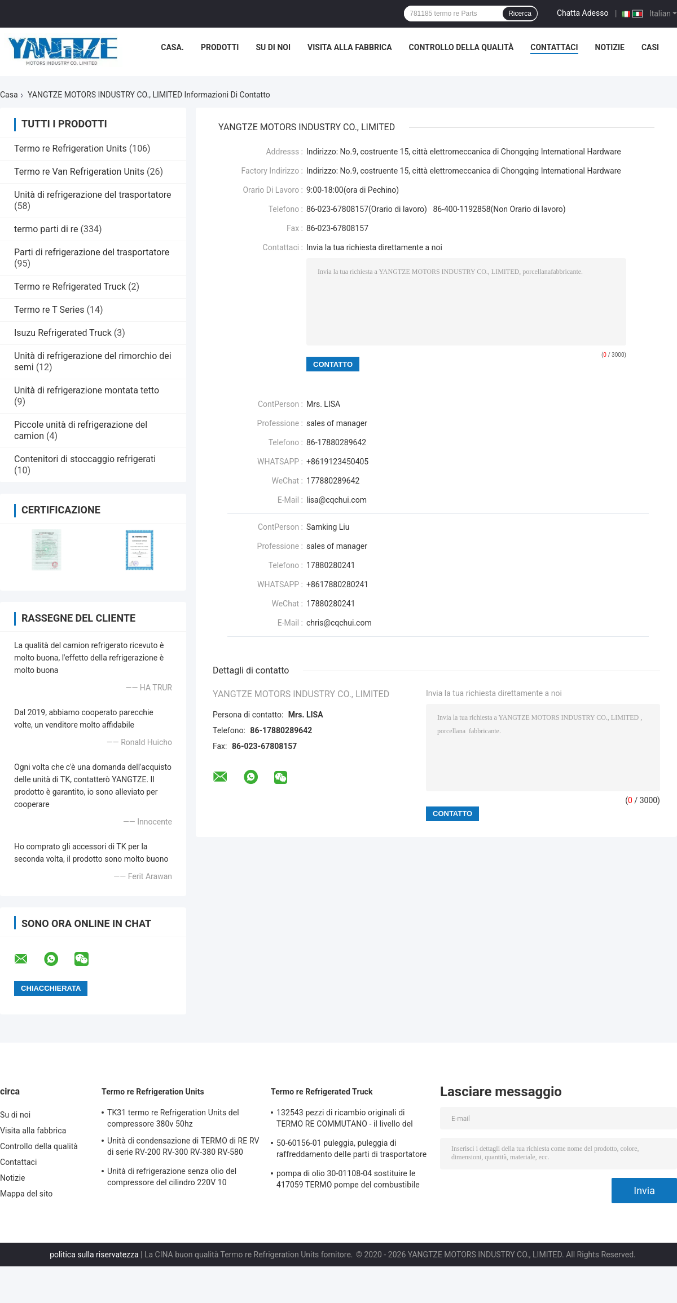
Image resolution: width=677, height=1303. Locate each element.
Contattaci (554, 47)
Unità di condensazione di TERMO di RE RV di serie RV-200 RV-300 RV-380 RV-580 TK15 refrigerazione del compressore (183, 1148)
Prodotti (220, 47)
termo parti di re (46, 229)
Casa (9, 94)
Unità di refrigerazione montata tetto (86, 390)
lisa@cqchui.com (336, 499)
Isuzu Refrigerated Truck (63, 332)
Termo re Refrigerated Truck (70, 286)
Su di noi (273, 47)
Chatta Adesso (583, 12)
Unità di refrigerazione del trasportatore (93, 194)
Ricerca (519, 13)
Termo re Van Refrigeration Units (79, 171)
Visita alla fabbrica (349, 47)
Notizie (610, 47)
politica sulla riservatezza (94, 1254)
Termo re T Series (49, 309)
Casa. (172, 47)
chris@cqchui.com (339, 622)
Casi (650, 47)
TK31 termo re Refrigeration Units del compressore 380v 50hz (173, 1118)
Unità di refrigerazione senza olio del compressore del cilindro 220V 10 (171, 1177)
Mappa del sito (26, 1193)
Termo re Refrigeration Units (70, 148)
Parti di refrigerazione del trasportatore (91, 252)
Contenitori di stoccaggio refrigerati (85, 459)
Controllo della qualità (461, 47)
